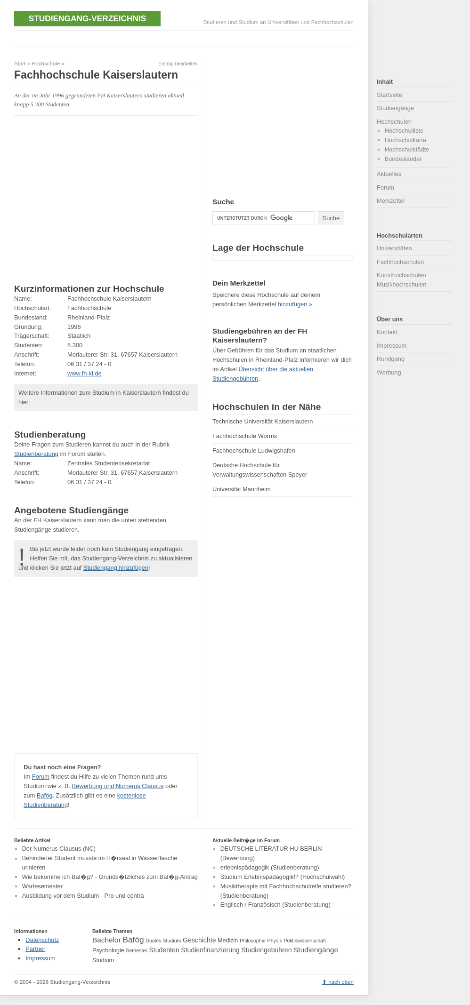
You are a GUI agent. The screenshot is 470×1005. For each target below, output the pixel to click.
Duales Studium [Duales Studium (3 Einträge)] (163, 940)
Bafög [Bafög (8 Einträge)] (133, 939)
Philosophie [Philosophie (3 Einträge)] (253, 940)
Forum (40, 776)
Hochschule (46, 63)
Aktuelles (389, 173)
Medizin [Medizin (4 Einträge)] (228, 940)
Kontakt (387, 331)
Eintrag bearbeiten (178, 63)
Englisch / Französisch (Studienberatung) (275, 905)
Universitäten (394, 248)
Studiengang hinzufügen (115, 567)
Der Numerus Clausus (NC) (59, 849)
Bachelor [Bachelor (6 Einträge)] (106, 940)
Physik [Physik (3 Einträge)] (274, 940)
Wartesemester (42, 886)
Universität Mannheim (241, 489)
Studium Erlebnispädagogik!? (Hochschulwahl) (282, 876)
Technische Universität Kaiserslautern (262, 421)
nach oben (341, 982)
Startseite (389, 94)
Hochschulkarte (405, 140)
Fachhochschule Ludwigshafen (253, 450)
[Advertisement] (185, 37)
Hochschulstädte (407, 149)
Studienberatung (36, 453)
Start (19, 63)
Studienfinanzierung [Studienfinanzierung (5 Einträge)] (210, 950)
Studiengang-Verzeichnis (87, 18)
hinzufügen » (295, 304)
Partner (35, 948)
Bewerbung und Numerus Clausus (118, 786)
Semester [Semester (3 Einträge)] (136, 950)
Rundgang (391, 358)
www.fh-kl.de (84, 373)
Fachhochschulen (400, 261)
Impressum (391, 345)
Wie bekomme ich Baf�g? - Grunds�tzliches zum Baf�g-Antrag (110, 876)
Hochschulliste (404, 130)
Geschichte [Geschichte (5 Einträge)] (199, 940)
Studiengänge (395, 108)
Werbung (389, 372)
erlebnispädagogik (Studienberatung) (269, 867)
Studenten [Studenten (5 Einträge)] (164, 950)
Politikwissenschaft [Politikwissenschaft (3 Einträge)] (305, 940)
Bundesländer (403, 158)
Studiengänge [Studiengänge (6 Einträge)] (315, 950)
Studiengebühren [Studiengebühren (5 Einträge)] (266, 950)
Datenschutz (42, 939)
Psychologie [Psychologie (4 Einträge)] (108, 950)
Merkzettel (391, 200)
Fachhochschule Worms (244, 435)
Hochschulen (394, 121)
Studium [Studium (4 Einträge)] (103, 960)
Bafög (44, 795)
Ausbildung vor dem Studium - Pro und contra (83, 895)
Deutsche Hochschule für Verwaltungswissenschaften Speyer (259, 470)
